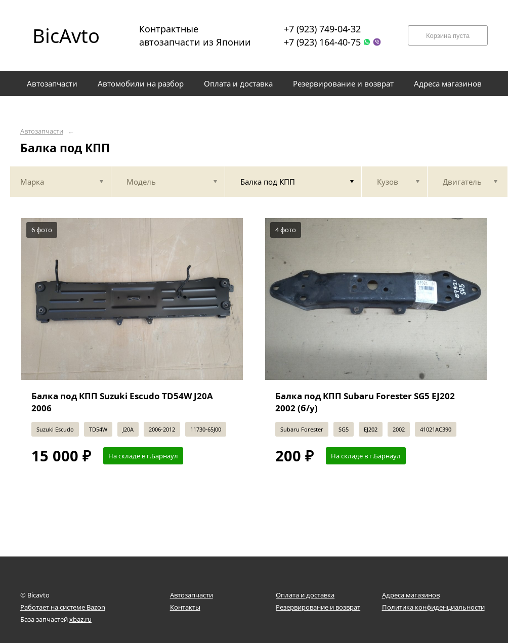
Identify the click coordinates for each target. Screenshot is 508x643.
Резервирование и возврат (318, 607)
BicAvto (66, 35)
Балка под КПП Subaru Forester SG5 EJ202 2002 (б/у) (365, 402)
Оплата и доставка (305, 594)
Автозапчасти (41, 131)
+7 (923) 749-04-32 (322, 29)
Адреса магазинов (411, 594)
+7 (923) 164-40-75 (322, 42)
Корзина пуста (448, 35)
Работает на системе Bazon (62, 607)
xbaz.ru (80, 619)
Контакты (185, 607)
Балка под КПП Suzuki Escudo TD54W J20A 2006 (122, 402)
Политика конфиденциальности (433, 607)
